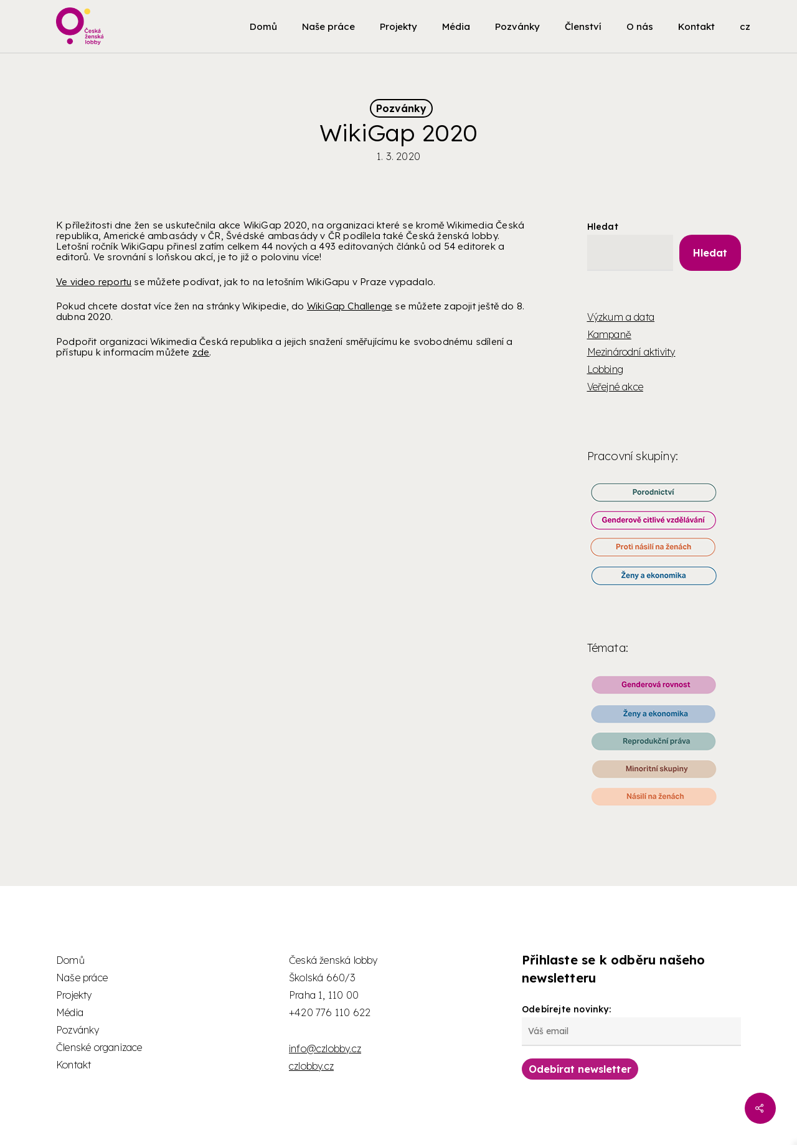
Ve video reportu (93, 282)
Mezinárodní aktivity (631, 352)
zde (201, 352)
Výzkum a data (621, 317)
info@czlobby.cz (325, 1048)
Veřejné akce (615, 386)
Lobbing (605, 369)
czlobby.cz (311, 1066)
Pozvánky (401, 108)
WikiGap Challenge (349, 306)
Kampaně (609, 334)
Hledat (602, 226)
